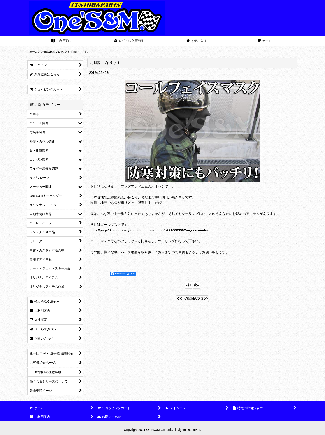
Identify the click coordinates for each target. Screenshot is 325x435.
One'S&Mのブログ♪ (192, 298)
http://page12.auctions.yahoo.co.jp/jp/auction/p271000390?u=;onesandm (149, 230)
